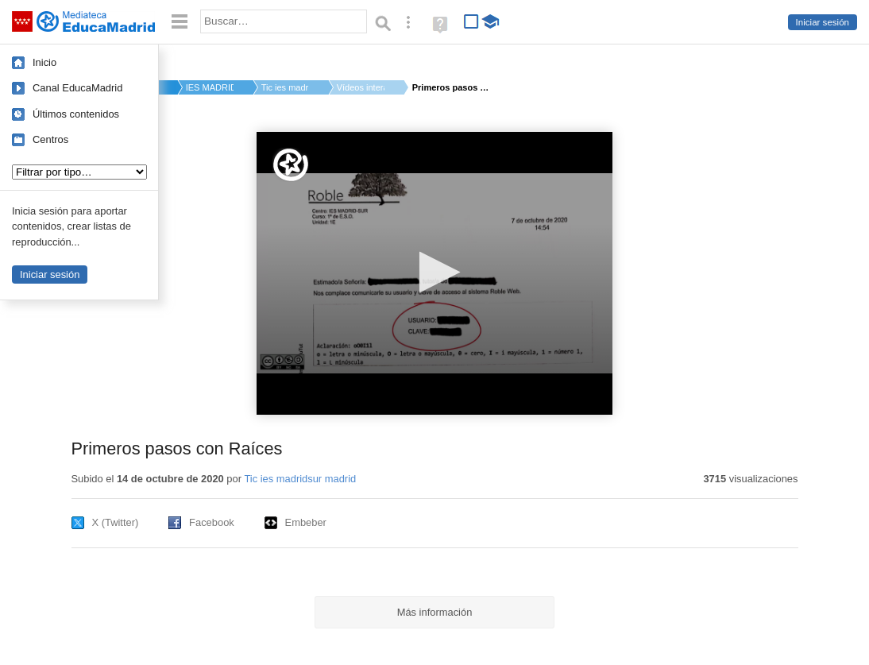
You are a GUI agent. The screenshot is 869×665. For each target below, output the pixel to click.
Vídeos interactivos (360, 87)
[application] (434, 273)
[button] (434, 272)
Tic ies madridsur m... (285, 87)
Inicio (44, 62)
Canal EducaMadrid (77, 88)
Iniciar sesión (822, 22)
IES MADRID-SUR (210, 87)
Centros (50, 139)
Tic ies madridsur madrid (300, 479)
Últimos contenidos (76, 114)
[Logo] (290, 165)
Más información (435, 612)
